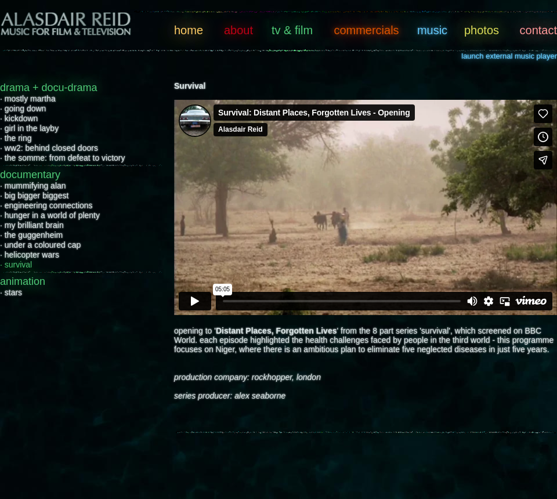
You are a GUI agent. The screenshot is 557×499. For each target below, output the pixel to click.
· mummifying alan (33, 185)
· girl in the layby (29, 128)
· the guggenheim (31, 235)
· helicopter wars (29, 254)
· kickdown (19, 118)
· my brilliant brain (32, 225)
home (188, 30)
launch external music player (509, 56)
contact (538, 30)
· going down (23, 108)
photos (481, 30)
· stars (11, 292)
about (238, 30)
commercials (366, 30)
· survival (16, 264)
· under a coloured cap (40, 245)
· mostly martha (28, 98)
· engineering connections (46, 205)
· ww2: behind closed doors (49, 148)
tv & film (292, 30)
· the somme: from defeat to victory (62, 157)
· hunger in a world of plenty (50, 215)
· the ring (15, 138)
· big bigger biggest (34, 195)
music (432, 30)
